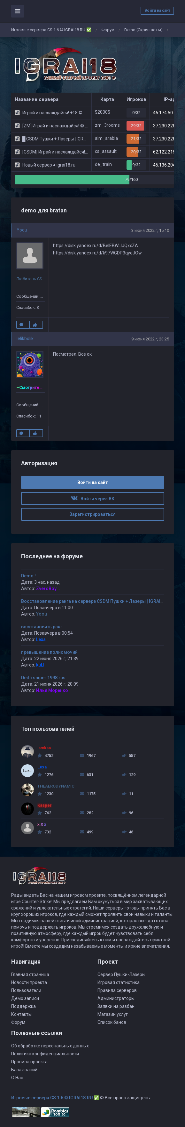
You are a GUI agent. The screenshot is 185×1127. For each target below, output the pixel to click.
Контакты (21, 1014)
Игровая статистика (118, 982)
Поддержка (23, 1006)
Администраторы (116, 998)
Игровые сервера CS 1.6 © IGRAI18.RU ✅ (51, 29)
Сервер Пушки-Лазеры (121, 974)
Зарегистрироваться (92, 514)
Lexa (41, 639)
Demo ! (28, 575)
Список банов (111, 1022)
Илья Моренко (52, 690)
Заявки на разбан (116, 1006)
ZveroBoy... (48, 588)
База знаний (24, 1069)
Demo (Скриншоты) (143, 29)
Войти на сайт (157, 10)
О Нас (17, 1077)
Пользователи (26, 990)
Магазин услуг (112, 1014)
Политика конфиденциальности (45, 1053)
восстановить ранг (41, 626)
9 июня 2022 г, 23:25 (150, 339)
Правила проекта (29, 1061)
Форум (107, 29)
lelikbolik (25, 338)
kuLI (40, 664)
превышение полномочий (49, 652)
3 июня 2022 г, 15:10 (150, 230)
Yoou (22, 229)
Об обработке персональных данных (50, 1045)
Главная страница (30, 974)
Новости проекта (29, 982)
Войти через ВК (92, 498)
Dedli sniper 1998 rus (43, 677)
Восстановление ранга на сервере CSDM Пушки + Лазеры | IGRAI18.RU (97, 601)
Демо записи (25, 998)
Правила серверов (117, 990)
